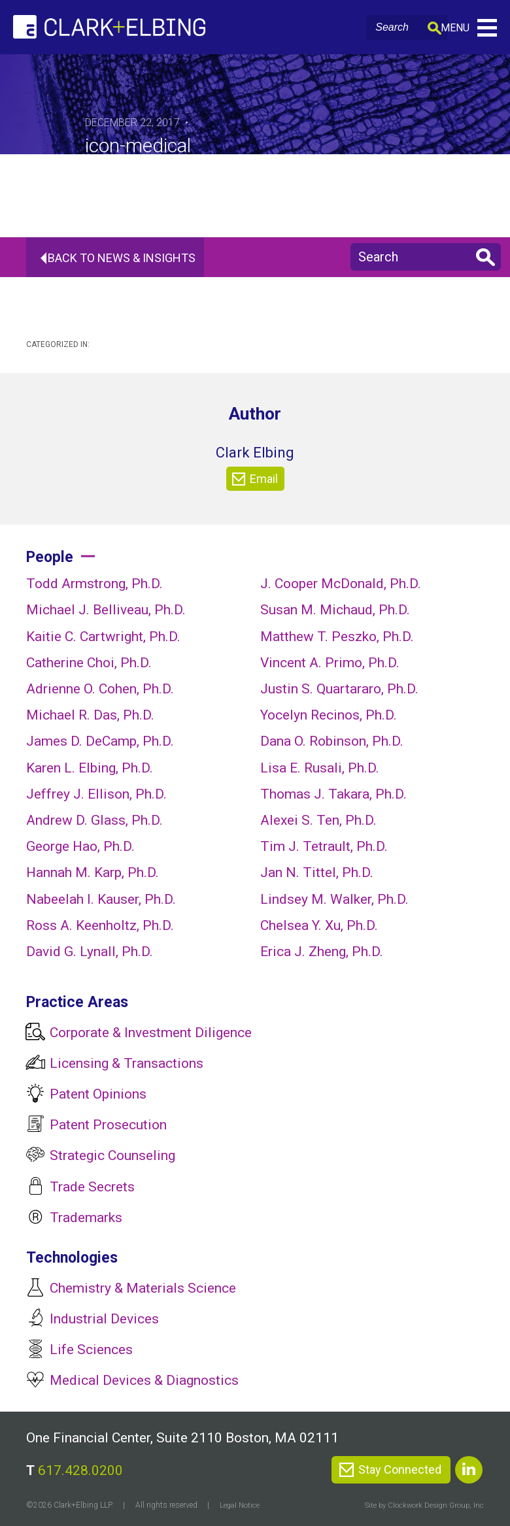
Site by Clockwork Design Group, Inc (422, 1505)
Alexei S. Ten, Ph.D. (318, 820)
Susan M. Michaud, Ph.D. (335, 610)
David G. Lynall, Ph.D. (89, 951)
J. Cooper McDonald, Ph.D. (340, 583)
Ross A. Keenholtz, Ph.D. (100, 925)
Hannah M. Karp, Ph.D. (92, 872)
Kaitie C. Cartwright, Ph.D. (103, 636)
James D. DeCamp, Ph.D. (100, 741)
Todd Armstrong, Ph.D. (94, 583)
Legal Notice (240, 1505)
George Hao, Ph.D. (80, 846)
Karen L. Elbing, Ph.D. (89, 768)
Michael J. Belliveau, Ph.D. (106, 610)
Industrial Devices (104, 1319)
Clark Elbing (255, 452)
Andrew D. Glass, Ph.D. (94, 820)
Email (255, 479)
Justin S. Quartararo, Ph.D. (339, 689)
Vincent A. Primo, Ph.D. (330, 663)
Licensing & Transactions (126, 1063)
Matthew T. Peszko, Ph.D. (337, 636)
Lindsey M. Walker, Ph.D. (334, 899)
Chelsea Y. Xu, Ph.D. (319, 925)
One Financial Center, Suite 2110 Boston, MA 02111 (182, 1438)
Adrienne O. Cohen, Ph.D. (100, 689)
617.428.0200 (80, 1470)
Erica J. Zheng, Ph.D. (321, 951)
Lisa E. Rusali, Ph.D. (319, 768)
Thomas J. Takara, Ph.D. (333, 794)
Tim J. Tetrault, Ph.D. (324, 846)
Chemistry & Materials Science (143, 1288)
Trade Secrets (92, 1187)
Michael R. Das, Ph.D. (90, 715)
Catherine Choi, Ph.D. (89, 663)
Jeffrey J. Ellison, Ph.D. (96, 794)
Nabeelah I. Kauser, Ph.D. (101, 899)
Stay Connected (399, 1469)
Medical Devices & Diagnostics (144, 1380)
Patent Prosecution (108, 1125)
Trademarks (86, 1217)
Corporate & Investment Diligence (151, 1032)
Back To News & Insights (127, 258)
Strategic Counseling (112, 1155)
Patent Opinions (98, 1094)
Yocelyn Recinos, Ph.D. (328, 715)
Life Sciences (91, 1349)
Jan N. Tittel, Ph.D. (316, 872)
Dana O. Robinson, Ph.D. (331, 741)
